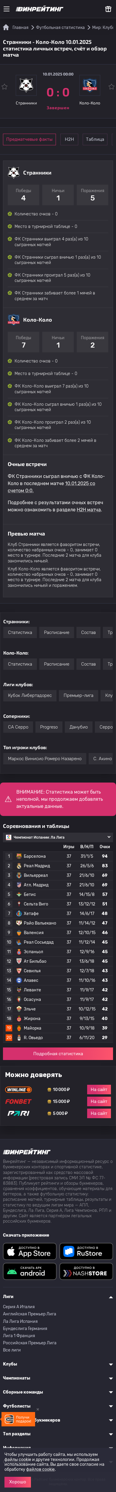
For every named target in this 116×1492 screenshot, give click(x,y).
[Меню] (6, 9)
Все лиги (12, 1350)
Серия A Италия (19, 1306)
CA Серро (18, 727)
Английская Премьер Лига (29, 1314)
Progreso (49, 727)
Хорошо (17, 1482)
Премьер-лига (78, 695)
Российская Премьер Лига (30, 1343)
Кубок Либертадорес (30, 695)
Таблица (95, 139)
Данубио (79, 727)
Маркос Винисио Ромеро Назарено (44, 758)
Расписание (56, 632)
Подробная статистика (58, 1053)
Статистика (20, 632)
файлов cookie (40, 1469)
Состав (88, 632)
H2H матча (89, 510)
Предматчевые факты (29, 139)
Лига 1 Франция (19, 1335)
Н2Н (69, 139)
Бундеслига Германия (25, 1328)
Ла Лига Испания (20, 1321)
